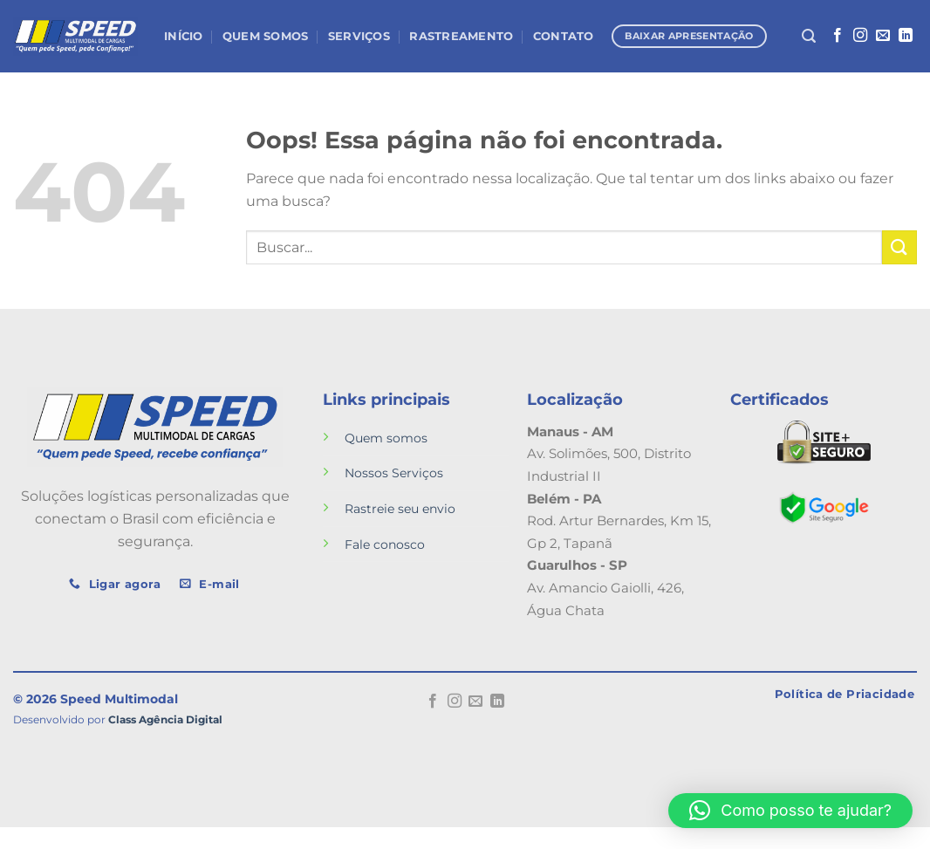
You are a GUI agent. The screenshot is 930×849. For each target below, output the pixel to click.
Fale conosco (385, 544)
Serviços (359, 36)
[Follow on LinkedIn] (906, 36)
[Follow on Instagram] (860, 36)
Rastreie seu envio (400, 509)
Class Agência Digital (165, 720)
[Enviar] (899, 247)
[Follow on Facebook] (838, 36)
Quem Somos (265, 36)
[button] (790, 810)
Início (183, 36)
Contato (563, 36)
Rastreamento (461, 36)
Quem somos (386, 438)
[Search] (809, 36)
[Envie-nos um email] (883, 36)
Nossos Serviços (394, 473)
